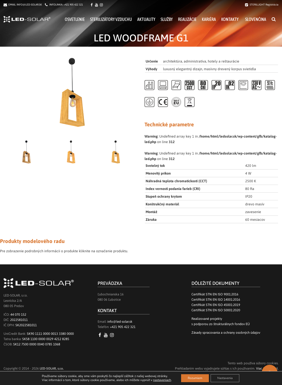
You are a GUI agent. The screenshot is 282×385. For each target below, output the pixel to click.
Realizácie (187, 19)
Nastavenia (225, 378)
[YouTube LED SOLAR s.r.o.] (106, 335)
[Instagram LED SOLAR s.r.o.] (113, 335)
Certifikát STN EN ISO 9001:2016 (214, 294)
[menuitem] (255, 19)
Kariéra (209, 19)
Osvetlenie (75, 19)
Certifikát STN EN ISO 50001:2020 (215, 310)
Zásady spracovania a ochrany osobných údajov (225, 332)
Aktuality (146, 19)
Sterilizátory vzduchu (111, 19)
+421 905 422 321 (73, 4)
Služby (167, 19)
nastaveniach (162, 380)
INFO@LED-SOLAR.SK (29, 4)
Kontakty (230, 19)
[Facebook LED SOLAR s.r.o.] (92, 5)
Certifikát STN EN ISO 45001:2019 (215, 305)
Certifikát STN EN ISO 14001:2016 (215, 299)
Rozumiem (195, 378)
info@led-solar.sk (119, 321)
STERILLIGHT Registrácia (264, 4)
